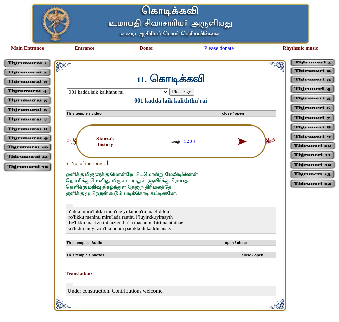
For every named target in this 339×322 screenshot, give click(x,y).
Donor (146, 48)
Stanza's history (105, 141)
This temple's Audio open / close (157, 243)
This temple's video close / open (155, 113)
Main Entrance (27, 48)
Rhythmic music (300, 48)
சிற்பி (9, 315)
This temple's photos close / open (165, 255)
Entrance (84, 48)
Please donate (219, 48)
